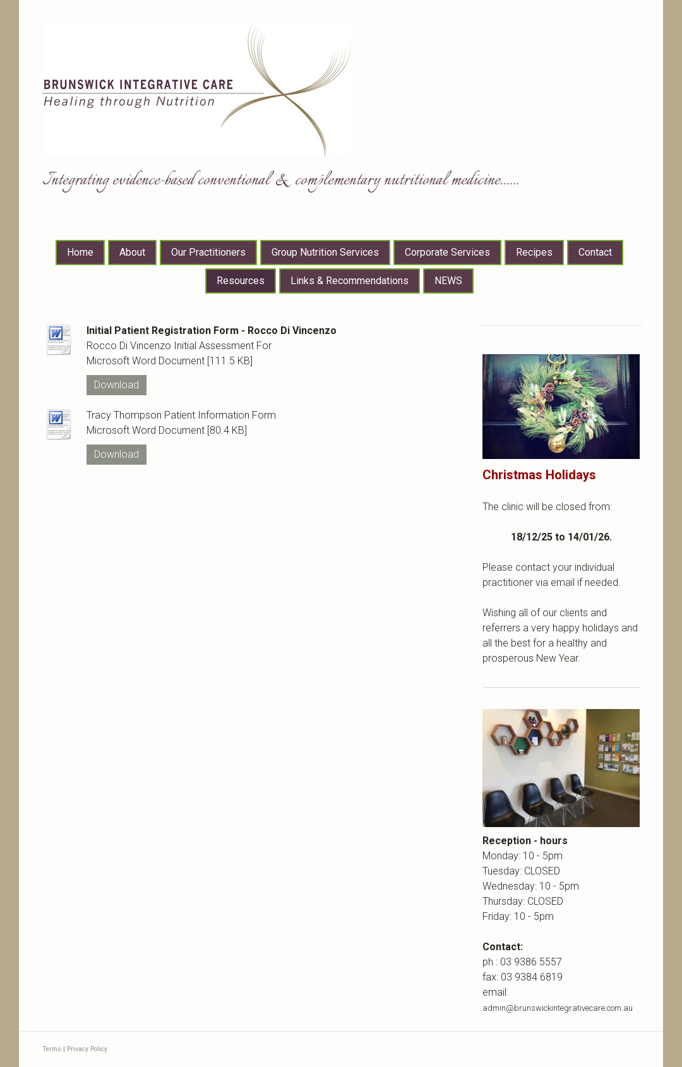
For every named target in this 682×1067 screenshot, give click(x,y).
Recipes (534, 252)
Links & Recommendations (349, 281)
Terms (51, 1049)
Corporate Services (447, 252)
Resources (241, 281)
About (132, 252)
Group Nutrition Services (325, 252)
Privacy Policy (87, 1049)
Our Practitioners (208, 252)
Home (80, 252)
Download (116, 385)
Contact (595, 252)
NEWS (448, 281)
